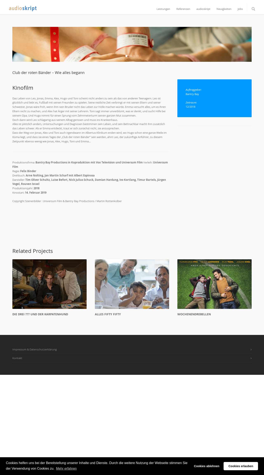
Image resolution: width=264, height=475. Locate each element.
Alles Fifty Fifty (108, 414)
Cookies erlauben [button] (241, 466)
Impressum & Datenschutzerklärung (34, 449)
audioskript (203, 9)
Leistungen (163, 9)
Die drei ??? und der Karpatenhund (40, 414)
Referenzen (183, 9)
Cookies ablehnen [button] (206, 466)
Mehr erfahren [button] (66, 468)
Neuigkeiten (224, 9)
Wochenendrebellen (194, 414)
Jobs (240, 9)
